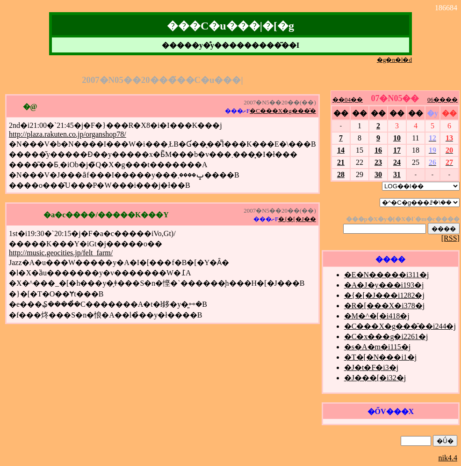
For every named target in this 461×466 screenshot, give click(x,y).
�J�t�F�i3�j (371, 367)
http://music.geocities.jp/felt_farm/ (61, 253)
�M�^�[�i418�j (377, 316)
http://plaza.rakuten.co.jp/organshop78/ (67, 134)
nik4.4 (448, 458)
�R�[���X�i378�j (384, 306)
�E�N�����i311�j (386, 275)
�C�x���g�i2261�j (386, 336)
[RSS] (450, 238)
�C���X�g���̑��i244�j (400, 326)
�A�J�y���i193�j (384, 285)
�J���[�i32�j (375, 378)
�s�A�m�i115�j (377, 347)
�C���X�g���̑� (283, 110)
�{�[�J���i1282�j (384, 295)
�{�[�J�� (297, 218)
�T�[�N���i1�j (380, 357)
